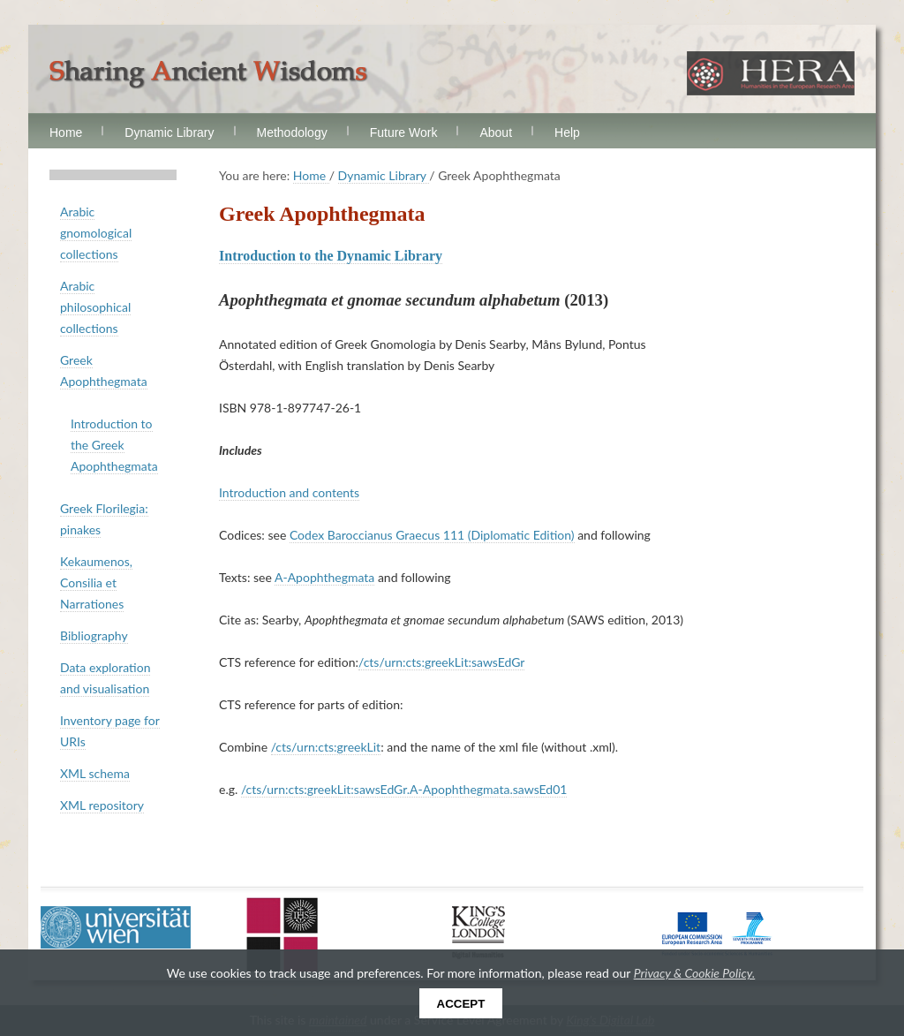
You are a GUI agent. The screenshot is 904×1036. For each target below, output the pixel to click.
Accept (461, 1003)
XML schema (95, 773)
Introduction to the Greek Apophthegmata (114, 444)
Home (65, 132)
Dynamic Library (169, 132)
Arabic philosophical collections (95, 307)
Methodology (292, 132)
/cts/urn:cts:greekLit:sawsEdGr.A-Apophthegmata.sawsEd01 (404, 789)
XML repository (102, 805)
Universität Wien (116, 927)
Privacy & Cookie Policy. (695, 972)
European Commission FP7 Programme (717, 932)
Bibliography (94, 635)
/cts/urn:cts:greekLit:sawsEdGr (441, 661)
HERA (771, 73)
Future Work (404, 132)
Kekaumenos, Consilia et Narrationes (96, 582)
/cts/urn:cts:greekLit (325, 746)
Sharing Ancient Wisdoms (208, 74)
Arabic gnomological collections (96, 232)
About (495, 132)
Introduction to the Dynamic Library (330, 255)
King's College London (478, 932)
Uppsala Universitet (282, 934)
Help (567, 132)
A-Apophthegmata (324, 577)
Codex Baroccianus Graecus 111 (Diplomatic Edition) (432, 534)
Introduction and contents (289, 492)
